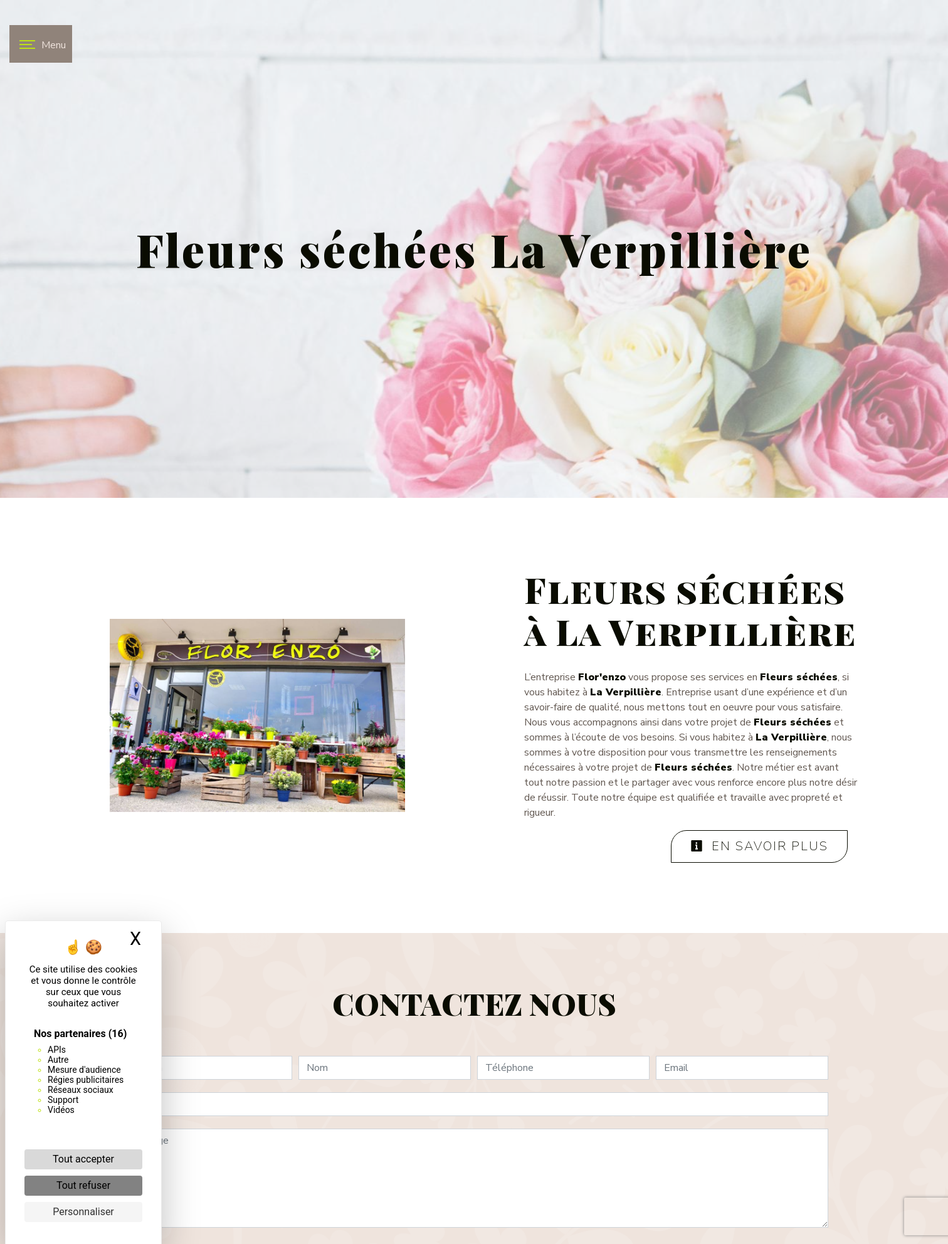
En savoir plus (759, 846)
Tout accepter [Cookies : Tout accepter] (83, 1159)
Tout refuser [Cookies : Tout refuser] (83, 1185)
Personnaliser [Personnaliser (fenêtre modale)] (83, 1212)
